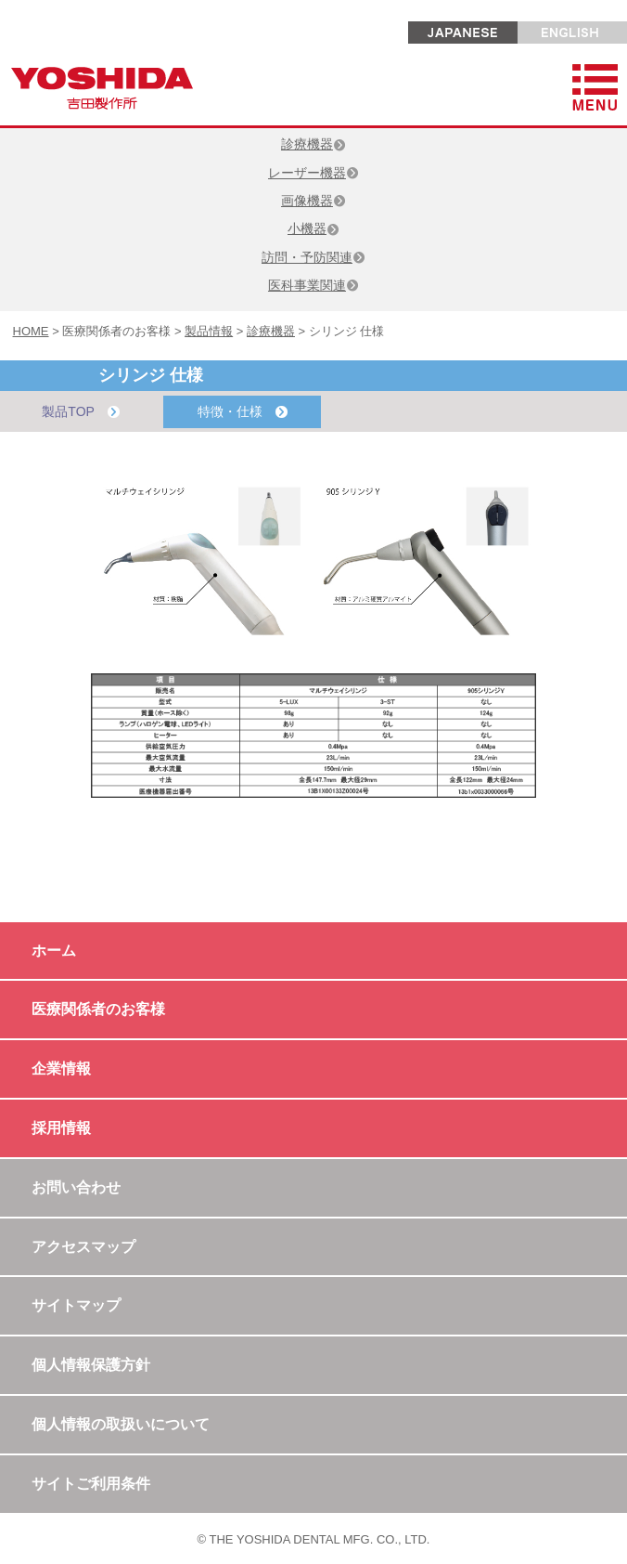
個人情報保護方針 (91, 1365)
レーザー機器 (313, 172)
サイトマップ (76, 1305)
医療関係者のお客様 (98, 1009)
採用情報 (61, 1128)
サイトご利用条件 (91, 1484)
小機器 (313, 228)
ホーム (54, 950)
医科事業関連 (313, 285)
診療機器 (313, 144)
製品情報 (209, 331)
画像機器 (313, 200)
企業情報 (61, 1068)
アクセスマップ (83, 1247)
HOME (31, 331)
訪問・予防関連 (313, 257)
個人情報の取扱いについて (121, 1424)
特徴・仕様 (243, 412)
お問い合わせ (76, 1187)
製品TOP (80, 412)
